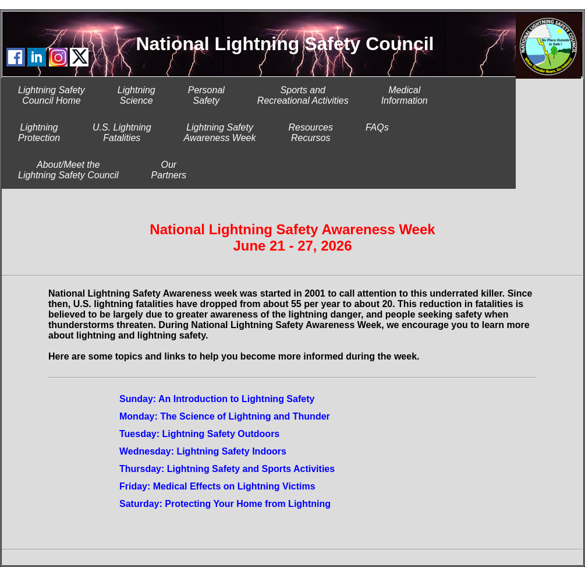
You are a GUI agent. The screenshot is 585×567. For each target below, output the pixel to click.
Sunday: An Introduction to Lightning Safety (216, 399)
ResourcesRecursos (310, 132)
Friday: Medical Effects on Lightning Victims (217, 486)
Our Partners (168, 170)
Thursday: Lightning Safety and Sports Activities (227, 469)
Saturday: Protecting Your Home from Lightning (225, 504)
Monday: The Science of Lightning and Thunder (224, 416)
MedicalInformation (404, 95)
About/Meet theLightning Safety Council (68, 170)
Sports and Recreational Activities (303, 95)
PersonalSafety (206, 95)
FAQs (377, 132)
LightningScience (136, 95)
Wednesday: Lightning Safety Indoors (202, 451)
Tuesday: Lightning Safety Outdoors (199, 434)
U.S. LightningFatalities (122, 132)
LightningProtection (39, 132)
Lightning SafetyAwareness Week (220, 132)
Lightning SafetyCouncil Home (51, 95)
